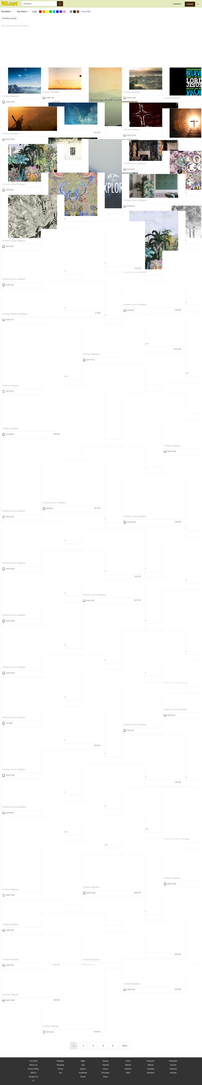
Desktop (60, 1061)
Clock (128, 1061)
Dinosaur (105, 1073)
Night (83, 1061)
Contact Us (33, 1077)
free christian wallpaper (174, 410)
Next (124, 1045)
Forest (60, 1069)
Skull (128, 1073)
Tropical (105, 1065)
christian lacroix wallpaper (135, 163)
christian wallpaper (10, 96)
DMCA (33, 1073)
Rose (105, 1077)
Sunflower (83, 1073)
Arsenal (173, 1073)
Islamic (83, 1069)
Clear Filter (86, 11)
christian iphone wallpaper (13, 511)
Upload (190, 4)
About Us (33, 1065)
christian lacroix (9, 18)
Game (105, 1069)
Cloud (82, 1077)
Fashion (128, 1069)
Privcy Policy (33, 1069)
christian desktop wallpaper (14, 807)
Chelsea (173, 1069)
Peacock (150, 1061)
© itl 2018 (33, 1061)
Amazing (60, 1065)
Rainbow (150, 1073)
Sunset (173, 1065)
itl (33, 1080)
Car (60, 1073)
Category (178, 4)
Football (150, 1069)
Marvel (128, 1065)
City (83, 1065)
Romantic (173, 1061)
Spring (105, 1061)
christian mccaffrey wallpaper (15, 314)
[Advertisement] (83, 47)
